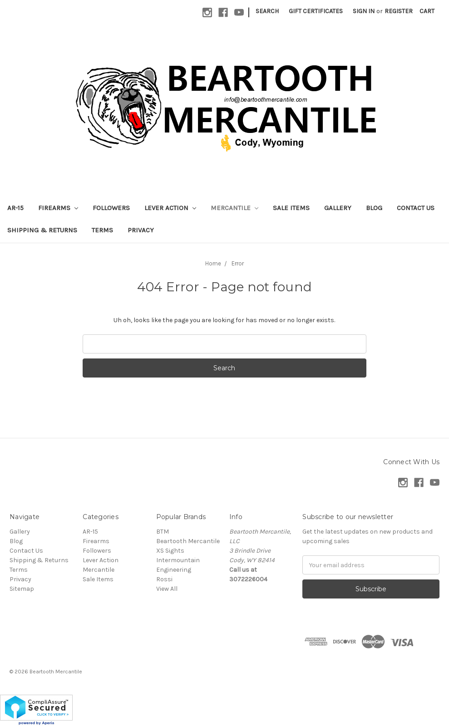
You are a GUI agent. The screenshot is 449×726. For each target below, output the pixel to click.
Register (399, 11)
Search (267, 11)
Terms (102, 230)
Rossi (164, 579)
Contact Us (415, 208)
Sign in (364, 11)
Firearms (58, 208)
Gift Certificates (316, 11)
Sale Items (291, 208)
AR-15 (15, 208)
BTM (162, 531)
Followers (111, 208)
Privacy (141, 230)
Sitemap (22, 589)
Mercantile (234, 208)
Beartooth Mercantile (188, 541)
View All (167, 589)
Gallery (337, 208)
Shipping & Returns (42, 230)
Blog (374, 208)
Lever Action (170, 208)
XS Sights (170, 550)
